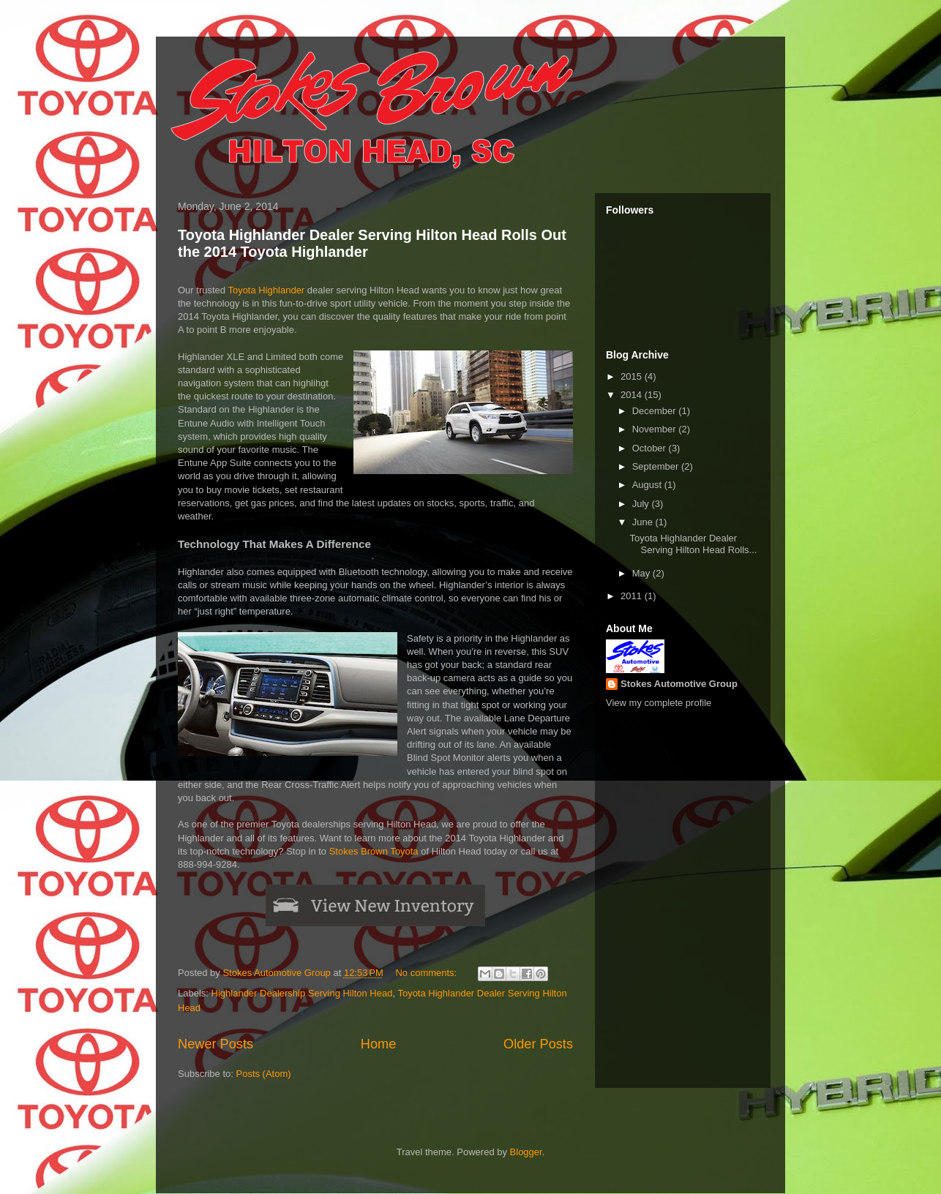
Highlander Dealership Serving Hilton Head (302, 993)
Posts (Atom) (263, 1073)
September (656, 466)
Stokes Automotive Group (679, 683)
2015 (633, 376)
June (644, 522)
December (655, 410)
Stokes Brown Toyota (374, 851)
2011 (633, 595)
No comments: (427, 972)
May (642, 573)
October (650, 448)
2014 (633, 394)
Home (379, 1044)
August (648, 484)
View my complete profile (658, 702)
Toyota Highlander (266, 290)
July (642, 503)
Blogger (526, 1151)
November (655, 429)
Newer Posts (215, 1044)
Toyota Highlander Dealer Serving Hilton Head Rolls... (693, 544)
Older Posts (538, 1044)
